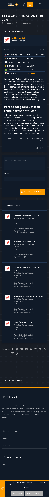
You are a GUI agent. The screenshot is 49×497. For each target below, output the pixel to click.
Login (4, 464)
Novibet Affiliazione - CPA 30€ (27, 241)
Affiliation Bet (9, 23)
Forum (4, 438)
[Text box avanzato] (24, 163)
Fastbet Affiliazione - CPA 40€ (27, 215)
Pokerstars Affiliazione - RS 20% (28, 296)
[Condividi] (40, 49)
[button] (4, 4)
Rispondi (41, 148)
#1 (44, 49)
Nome (6, 173)
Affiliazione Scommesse (24, 232)
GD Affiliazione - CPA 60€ (25, 322)
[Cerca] (40, 4)
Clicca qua (31, 73)
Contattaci (6, 445)
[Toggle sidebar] (45, 4)
